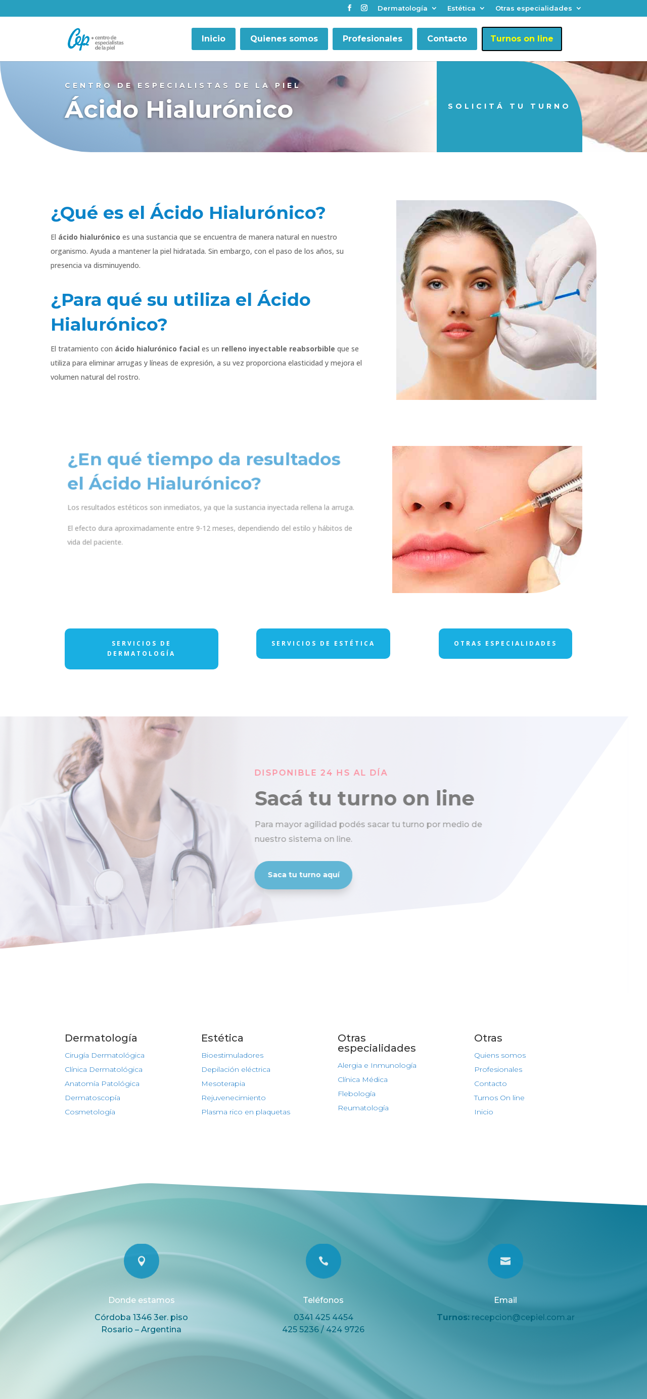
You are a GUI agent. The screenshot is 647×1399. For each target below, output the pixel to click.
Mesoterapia (223, 1083)
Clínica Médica (363, 1079)
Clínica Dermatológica (104, 1069)
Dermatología (403, 8)
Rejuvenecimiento (233, 1097)
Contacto (447, 38)
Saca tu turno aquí (272, 874)
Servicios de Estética (323, 643)
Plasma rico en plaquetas (245, 1111)
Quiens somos (500, 1055)
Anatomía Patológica (102, 1083)
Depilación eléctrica (235, 1069)
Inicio (213, 38)
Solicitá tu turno (509, 106)
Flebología (357, 1093)
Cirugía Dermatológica (105, 1055)
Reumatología (363, 1107)
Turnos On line (499, 1097)
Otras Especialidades (505, 643)
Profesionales (372, 38)
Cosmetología (90, 1111)
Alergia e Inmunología (377, 1065)
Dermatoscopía (92, 1097)
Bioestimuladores (232, 1055)
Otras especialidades (533, 8)
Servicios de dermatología (141, 648)
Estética (461, 8)
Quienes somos (284, 38)
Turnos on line (521, 38)
